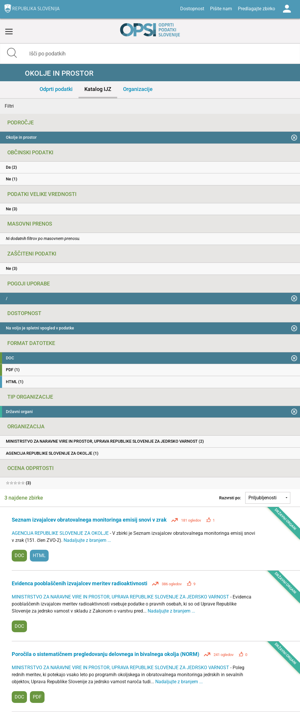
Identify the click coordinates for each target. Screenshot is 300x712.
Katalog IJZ (97, 89)
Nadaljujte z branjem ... (87, 540)
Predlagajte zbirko (256, 8)
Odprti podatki (56, 89)
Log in (287, 9)
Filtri (9, 106)
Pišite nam (221, 8)
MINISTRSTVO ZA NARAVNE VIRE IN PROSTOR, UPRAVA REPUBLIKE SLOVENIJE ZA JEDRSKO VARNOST (121, 597)
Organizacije (138, 89)
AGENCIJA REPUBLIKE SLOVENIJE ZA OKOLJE (61, 533)
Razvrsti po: (230, 497)
